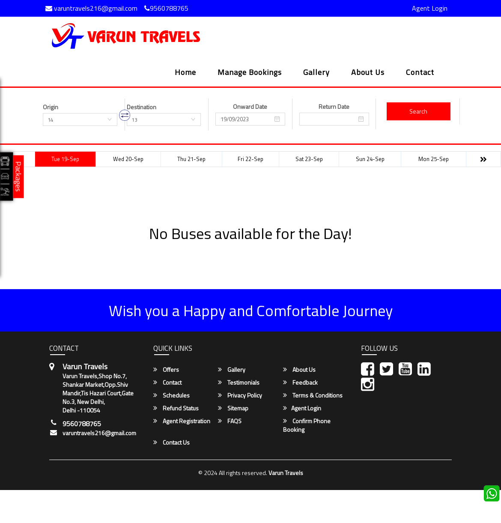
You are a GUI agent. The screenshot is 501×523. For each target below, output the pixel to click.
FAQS (230, 421)
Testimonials (238, 382)
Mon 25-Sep (433, 159)
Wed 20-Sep (128, 159)
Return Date (334, 106)
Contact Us (171, 442)
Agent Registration (181, 421)
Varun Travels (285, 472)
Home (185, 73)
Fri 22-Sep (250, 159)
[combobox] (80, 119)
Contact (420, 73)
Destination (141, 107)
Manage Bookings (250, 73)
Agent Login (429, 8)
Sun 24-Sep (370, 159)
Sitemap (233, 408)
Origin (50, 107)
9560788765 (166, 8)
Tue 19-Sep (65, 159)
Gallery (316, 73)
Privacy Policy (240, 395)
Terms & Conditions (313, 395)
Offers (166, 369)
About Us (368, 73)
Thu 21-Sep (191, 159)
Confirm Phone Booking (307, 425)
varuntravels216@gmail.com (91, 8)
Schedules (171, 395)
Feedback (300, 382)
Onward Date (250, 106)
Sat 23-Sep (309, 159)
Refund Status (176, 408)
